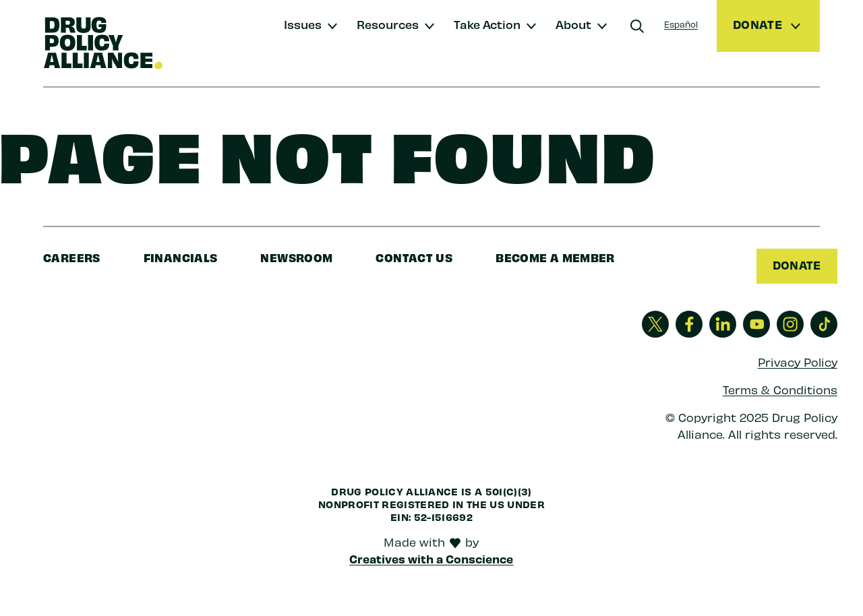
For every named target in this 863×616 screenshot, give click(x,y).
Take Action (487, 24)
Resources (388, 24)
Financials (181, 257)
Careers (71, 257)
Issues (303, 24)
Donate (796, 264)
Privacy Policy (797, 362)
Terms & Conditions (780, 389)
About (573, 24)
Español (681, 24)
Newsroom (296, 257)
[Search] (637, 26)
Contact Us (414, 257)
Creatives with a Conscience (431, 558)
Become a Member (555, 257)
